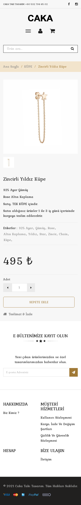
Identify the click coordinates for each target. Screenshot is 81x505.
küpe (7, 240)
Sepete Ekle (38, 302)
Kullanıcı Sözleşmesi (56, 417)
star (43, 234)
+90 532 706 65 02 (36, 4)
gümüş (40, 228)
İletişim (46, 459)
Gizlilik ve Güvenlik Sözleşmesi (55, 438)
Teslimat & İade (17, 314)
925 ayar (26, 228)
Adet (6, 279)
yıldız (32, 234)
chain (63, 234)
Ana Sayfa (11, 66)
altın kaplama (15, 234)
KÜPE (28, 66)
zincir (52, 234)
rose (51, 228)
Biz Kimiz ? (11, 412)
